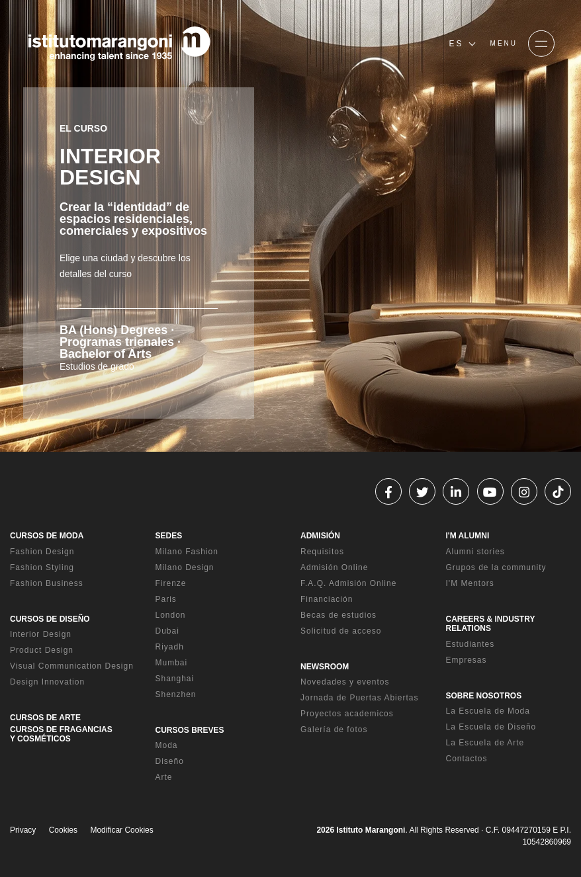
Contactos (467, 758)
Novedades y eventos (344, 682)
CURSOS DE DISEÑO (50, 619)
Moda (167, 745)
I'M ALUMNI (468, 535)
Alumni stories (475, 551)
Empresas (466, 660)
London (171, 615)
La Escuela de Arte (485, 742)
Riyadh (170, 646)
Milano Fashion (187, 551)
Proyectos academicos (347, 713)
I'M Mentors (470, 583)
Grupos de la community (496, 567)
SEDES (169, 535)
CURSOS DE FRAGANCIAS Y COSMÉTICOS (61, 734)
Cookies (63, 830)
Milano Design (185, 567)
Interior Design (40, 634)
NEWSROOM (324, 666)
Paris (166, 599)
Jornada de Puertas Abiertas (359, 697)
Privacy (23, 830)
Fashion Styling (42, 567)
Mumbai (172, 662)
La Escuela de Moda (488, 711)
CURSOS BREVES (190, 730)
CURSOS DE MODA (46, 535)
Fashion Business (46, 583)
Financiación (326, 599)
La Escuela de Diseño (491, 726)
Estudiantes (470, 644)
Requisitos (322, 551)
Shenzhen (176, 694)
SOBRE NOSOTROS (484, 695)
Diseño (170, 761)
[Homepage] (119, 43)
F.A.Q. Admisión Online (348, 583)
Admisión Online (334, 567)
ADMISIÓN (320, 535)
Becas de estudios (338, 615)
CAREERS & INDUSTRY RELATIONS (490, 623)
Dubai (167, 631)
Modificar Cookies (121, 830)
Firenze (171, 583)
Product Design (41, 650)
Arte (164, 777)
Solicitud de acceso (340, 631)
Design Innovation (47, 682)
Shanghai (175, 678)
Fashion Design (42, 551)
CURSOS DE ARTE (45, 717)
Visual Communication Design (72, 666)
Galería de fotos (333, 729)
